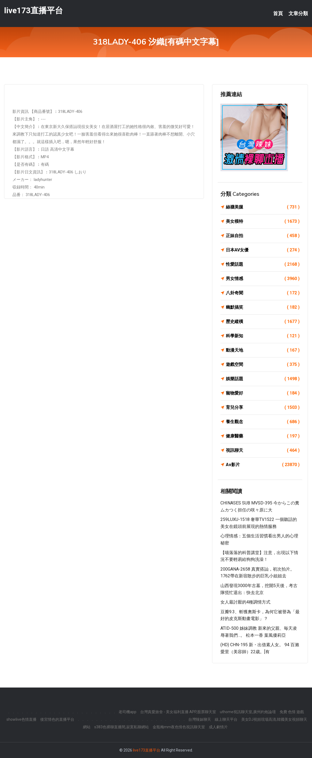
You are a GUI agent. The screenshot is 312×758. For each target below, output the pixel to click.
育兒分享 (263, 407)
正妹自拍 (263, 236)
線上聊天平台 (226, 719)
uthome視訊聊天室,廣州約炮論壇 (248, 712)
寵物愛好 (263, 393)
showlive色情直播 (21, 719)
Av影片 (263, 465)
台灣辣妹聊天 (199, 719)
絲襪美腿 (263, 207)
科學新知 (263, 336)
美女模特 (263, 221)
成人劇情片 (218, 727)
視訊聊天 (263, 450)
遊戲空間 (263, 364)
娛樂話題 (263, 379)
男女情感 (263, 278)
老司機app (127, 712)
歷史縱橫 (263, 321)
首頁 (278, 13)
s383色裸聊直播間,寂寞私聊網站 (121, 727)
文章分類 (298, 13)
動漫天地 (263, 350)
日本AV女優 (263, 250)
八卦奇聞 (263, 293)
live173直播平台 (33, 10)
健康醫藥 (263, 436)
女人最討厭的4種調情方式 (245, 602)
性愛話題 (263, 264)
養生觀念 (263, 422)
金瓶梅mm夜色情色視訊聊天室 (179, 727)
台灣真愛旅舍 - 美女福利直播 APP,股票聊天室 (178, 712)
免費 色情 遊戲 (292, 712)
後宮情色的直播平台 (57, 719)
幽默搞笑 (263, 307)
